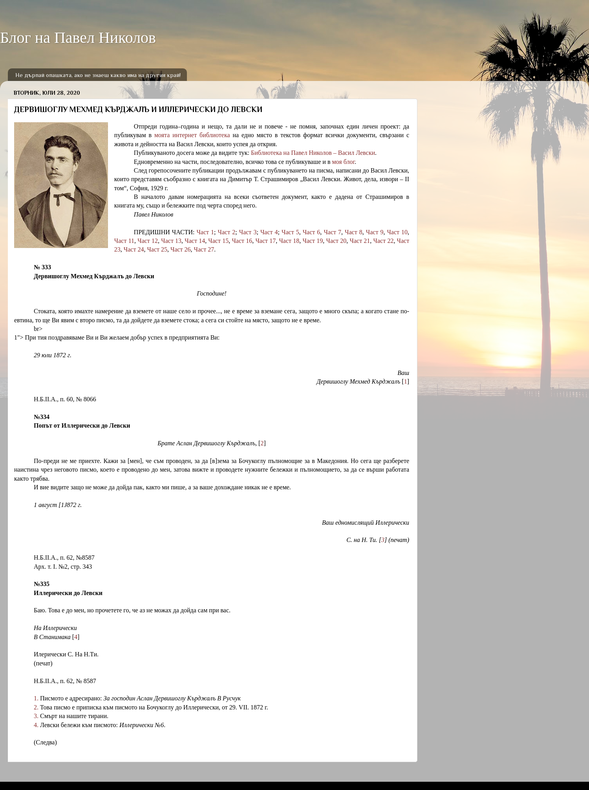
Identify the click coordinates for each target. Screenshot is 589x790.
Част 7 (332, 232)
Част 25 (157, 249)
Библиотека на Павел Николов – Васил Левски (313, 152)
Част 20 (336, 240)
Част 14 (195, 240)
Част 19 (312, 240)
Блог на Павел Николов (78, 37)
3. (36, 716)
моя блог (343, 161)
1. (36, 698)
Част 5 (290, 232)
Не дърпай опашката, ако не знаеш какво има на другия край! (98, 75)
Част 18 (289, 240)
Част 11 (124, 240)
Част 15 (218, 240)
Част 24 (134, 249)
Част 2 (227, 232)
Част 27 (204, 249)
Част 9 (375, 232)
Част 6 (311, 232)
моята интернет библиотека (192, 135)
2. (36, 707)
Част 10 (397, 232)
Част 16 (242, 240)
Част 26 (180, 249)
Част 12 (147, 240)
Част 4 (269, 232)
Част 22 (383, 240)
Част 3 (248, 232)
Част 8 (353, 232)
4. (36, 725)
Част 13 (171, 240)
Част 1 (205, 232)
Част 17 (265, 240)
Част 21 (360, 240)
